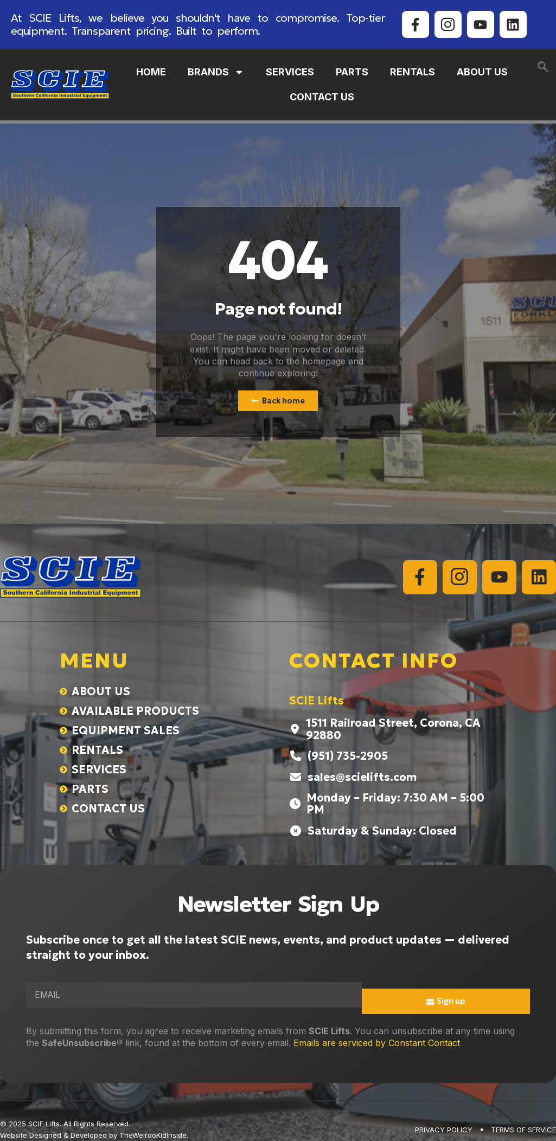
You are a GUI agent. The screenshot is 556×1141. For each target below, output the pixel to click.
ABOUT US (482, 72)
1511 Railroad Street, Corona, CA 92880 (393, 729)
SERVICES (290, 72)
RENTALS (412, 72)
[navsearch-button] (543, 68)
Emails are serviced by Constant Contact (376, 1043)
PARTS (352, 72)
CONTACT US (322, 96)
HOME (151, 72)
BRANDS (216, 72)
